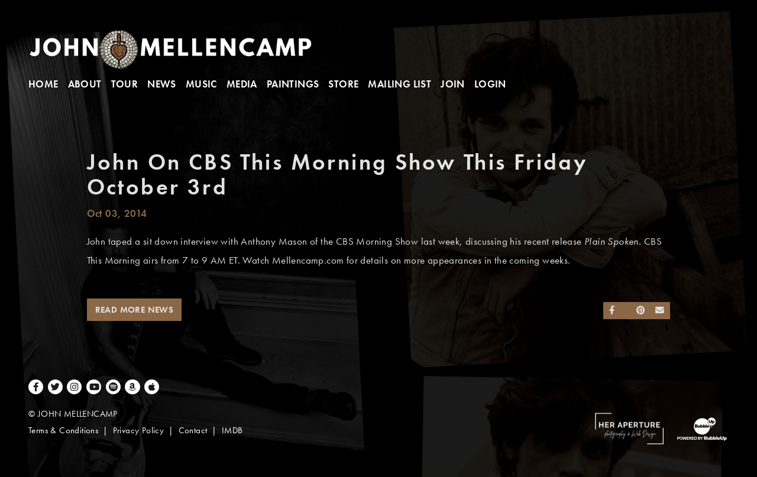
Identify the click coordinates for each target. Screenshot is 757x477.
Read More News (134, 310)
